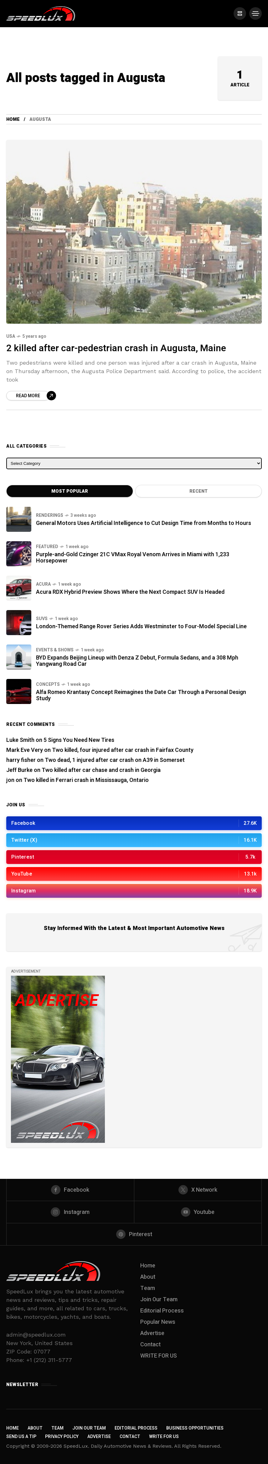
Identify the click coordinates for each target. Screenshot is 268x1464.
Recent (198, 491)
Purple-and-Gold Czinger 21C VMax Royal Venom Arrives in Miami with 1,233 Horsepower (132, 557)
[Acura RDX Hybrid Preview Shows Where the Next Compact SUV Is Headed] (18, 588)
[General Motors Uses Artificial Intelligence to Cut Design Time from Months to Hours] (18, 519)
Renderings (49, 515)
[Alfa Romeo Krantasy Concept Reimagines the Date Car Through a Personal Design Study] (18, 691)
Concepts (48, 684)
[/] (240, 13)
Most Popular (69, 491)
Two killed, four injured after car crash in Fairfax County (122, 750)
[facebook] (70, 1190)
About (147, 1277)
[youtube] (198, 1212)
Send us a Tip (21, 1436)
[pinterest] (134, 1234)
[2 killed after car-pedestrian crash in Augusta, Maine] (134, 232)
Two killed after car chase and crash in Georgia (101, 770)
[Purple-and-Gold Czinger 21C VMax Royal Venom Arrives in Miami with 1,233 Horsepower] (18, 553)
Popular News (157, 1322)
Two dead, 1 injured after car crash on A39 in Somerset (115, 760)
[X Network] (198, 1190)
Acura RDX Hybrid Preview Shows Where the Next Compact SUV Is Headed (130, 592)
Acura (43, 584)
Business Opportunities (195, 1428)
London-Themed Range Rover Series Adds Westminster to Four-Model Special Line (141, 626)
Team (147, 1288)
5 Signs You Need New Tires (79, 740)
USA (10, 336)
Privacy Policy (62, 1436)
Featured (47, 546)
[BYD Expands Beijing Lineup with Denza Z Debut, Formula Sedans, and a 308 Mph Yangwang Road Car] (18, 657)
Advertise (152, 1333)
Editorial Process (162, 1311)
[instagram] (70, 1212)
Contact (150, 1344)
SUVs (42, 618)
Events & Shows (55, 650)
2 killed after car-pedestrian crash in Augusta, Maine (116, 348)
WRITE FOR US (158, 1356)
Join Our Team (159, 1299)
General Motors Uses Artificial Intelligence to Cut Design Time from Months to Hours (143, 523)
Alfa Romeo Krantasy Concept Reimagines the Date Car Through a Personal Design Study (141, 695)
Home (13, 119)
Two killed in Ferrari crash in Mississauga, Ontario (86, 780)
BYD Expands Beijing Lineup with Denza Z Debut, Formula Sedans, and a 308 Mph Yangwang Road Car (137, 661)
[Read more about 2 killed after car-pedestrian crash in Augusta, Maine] (31, 395)
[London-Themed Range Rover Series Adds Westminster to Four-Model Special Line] (18, 622)
